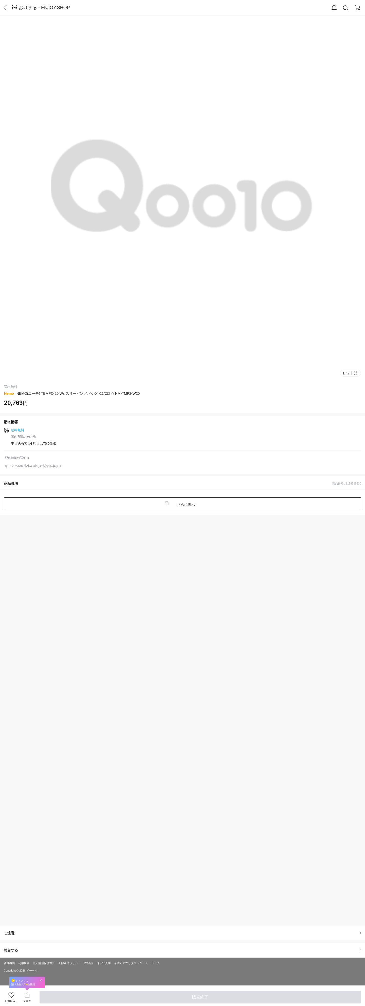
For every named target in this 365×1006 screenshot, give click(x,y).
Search (346, 8)
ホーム (156, 963)
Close (41, 980)
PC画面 (88, 963)
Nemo (9, 393)
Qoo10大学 (104, 963)
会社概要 (9, 963)
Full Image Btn (355, 373)
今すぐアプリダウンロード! (131, 963)
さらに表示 (185, 504)
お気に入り (11, 1000)
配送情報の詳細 (15, 458)
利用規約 (23, 963)
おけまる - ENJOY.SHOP (44, 7)
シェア (27, 1000)
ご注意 (182, 933)
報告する (182, 950)
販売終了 (200, 997)
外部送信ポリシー (69, 963)
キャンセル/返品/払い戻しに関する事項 (31, 466)
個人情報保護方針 (44, 963)
